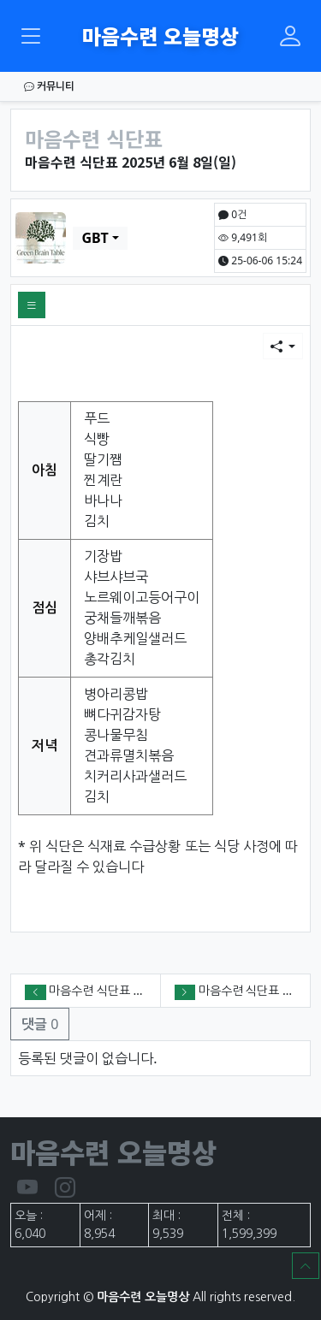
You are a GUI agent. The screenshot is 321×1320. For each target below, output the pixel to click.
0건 (232, 214)
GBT (94, 237)
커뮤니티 (49, 86)
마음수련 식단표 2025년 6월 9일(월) (140, 990)
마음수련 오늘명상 (160, 35)
